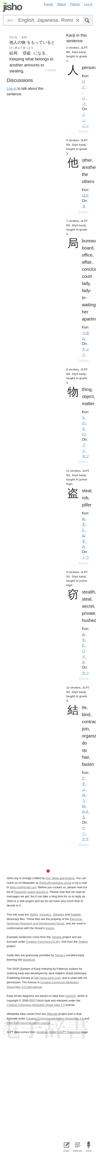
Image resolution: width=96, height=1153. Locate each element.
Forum (48, 4)
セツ (85, 672)
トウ (85, 557)
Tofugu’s (60, 955)
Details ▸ (83, 131)
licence (49, 928)
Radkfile (76, 914)
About (61, 4)
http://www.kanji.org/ (47, 978)
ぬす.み (84, 541)
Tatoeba (52, 70)
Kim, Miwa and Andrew (60, 878)
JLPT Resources (70, 1032)
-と (84, 103)
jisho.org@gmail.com (23, 887)
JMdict (34, 914)
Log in (88, 4)
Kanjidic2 (45, 914)
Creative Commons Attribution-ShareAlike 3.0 (54, 1018)
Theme (75, 4)
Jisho (12, 7)
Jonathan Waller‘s (47, 1032)
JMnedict (58, 914)
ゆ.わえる (85, 811)
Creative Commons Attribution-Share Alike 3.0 (36, 1005)
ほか (85, 195)
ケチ (85, 838)
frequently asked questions (31, 892)
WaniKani (29, 959)
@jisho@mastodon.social (55, 882)
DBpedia (52, 1014)
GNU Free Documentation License (28, 1023)
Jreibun (83, 941)
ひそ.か (84, 656)
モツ (85, 456)
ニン (85, 125)
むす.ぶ (84, 784)
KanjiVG (70, 996)
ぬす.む (84, 524)
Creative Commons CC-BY (43, 941)
